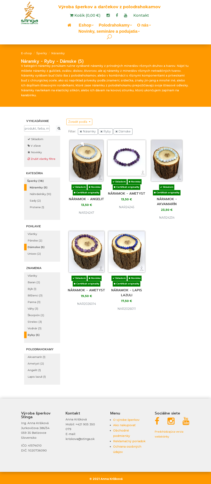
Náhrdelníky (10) (40, 194)
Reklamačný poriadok (129, 441)
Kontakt (141, 16)
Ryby (105, 131)
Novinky (35, 152)
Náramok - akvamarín (167, 202)
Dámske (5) (36, 247)
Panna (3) (34, 302)
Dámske (123, 131)
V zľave (34, 145)
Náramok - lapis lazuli (126, 293)
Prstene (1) (37, 207)
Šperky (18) (35, 180)
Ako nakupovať (124, 425)
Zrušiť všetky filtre (41, 158)
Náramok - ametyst (126, 193)
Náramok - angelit (86, 199)
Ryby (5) (34, 335)
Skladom (35, 139)
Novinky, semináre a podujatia (108, 32)
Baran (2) (34, 282)
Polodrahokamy (114, 25)
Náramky (58, 53)
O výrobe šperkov (126, 420)
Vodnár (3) (34, 328)
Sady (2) (35, 200)
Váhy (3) (33, 308)
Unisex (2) (34, 253)
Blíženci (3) (35, 295)
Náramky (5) (38, 187)
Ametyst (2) (36, 363)
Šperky (41, 53)
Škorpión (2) (36, 315)
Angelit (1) (34, 370)
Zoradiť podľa (78, 122)
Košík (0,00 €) (86, 16)
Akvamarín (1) (36, 357)
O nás (143, 25)
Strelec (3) (35, 321)
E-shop (26, 53)
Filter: (72, 131)
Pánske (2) (35, 240)
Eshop (85, 25)
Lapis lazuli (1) (37, 376)
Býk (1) (32, 288)
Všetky (32, 234)
